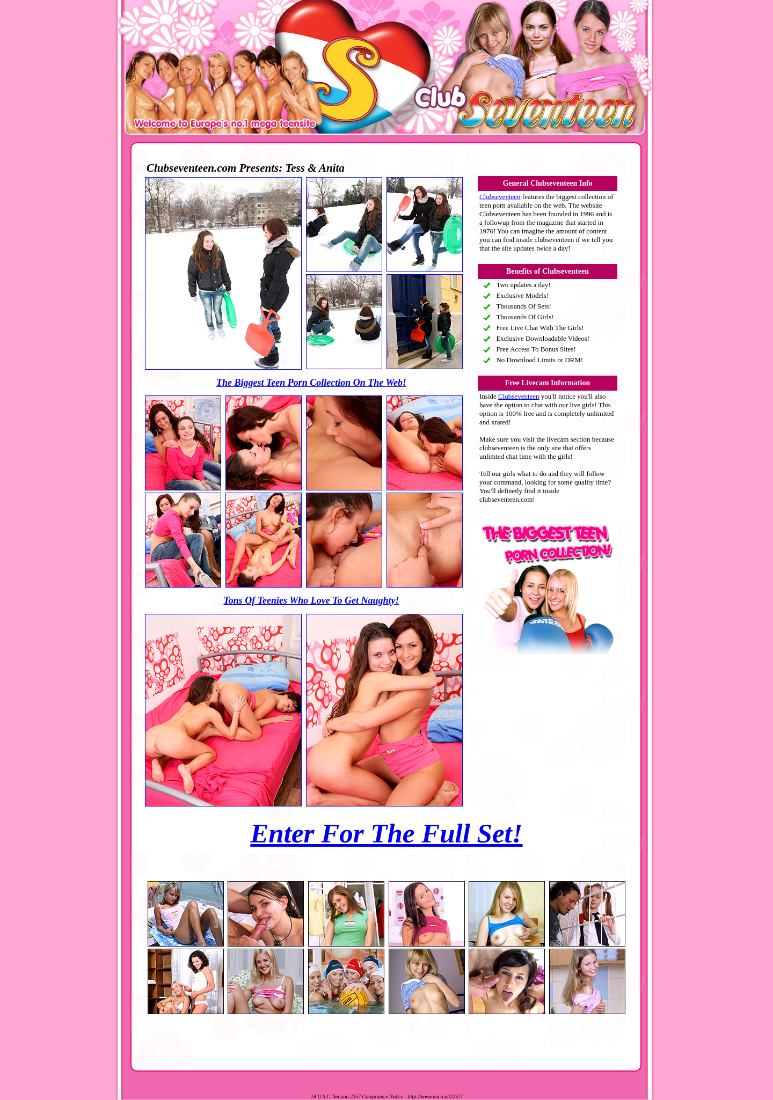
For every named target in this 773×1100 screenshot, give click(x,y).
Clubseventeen (500, 197)
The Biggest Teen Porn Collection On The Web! (311, 382)
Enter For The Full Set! (386, 833)
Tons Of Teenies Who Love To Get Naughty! (311, 600)
